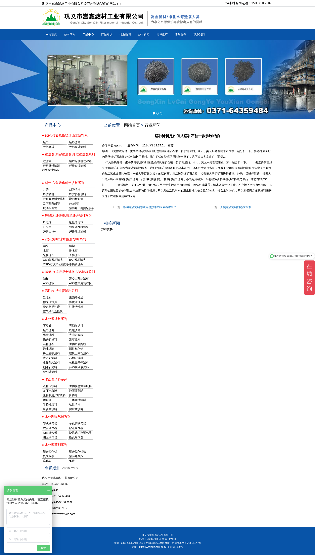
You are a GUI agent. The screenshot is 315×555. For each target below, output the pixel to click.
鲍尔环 (47, 400)
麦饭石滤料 (50, 358)
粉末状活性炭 (51, 306)
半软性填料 (50, 404)
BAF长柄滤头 (77, 259)
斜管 (46, 189)
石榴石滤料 (76, 358)
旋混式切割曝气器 (80, 432)
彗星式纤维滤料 (79, 227)
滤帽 (72, 245)
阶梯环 (73, 395)
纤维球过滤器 (51, 165)
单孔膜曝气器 (77, 423)
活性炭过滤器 (50, 170)
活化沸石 (48, 344)
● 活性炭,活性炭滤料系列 (60, 290)
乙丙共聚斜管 (51, 203)
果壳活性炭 (76, 297)
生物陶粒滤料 (51, 362)
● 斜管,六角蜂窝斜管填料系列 (63, 183)
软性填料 (74, 404)
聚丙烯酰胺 (76, 456)
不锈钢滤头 (76, 264)
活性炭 (47, 297)
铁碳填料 (74, 330)
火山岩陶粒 (76, 334)
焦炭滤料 (48, 334)
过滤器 (47, 161)
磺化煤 (47, 460)
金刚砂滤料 (50, 371)
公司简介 (69, 34)
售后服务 (180, 34)
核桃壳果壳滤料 (79, 362)
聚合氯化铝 (50, 451)
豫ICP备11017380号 (172, 547)
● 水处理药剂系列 (54, 445)
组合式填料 (50, 409)
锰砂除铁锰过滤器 (80, 161)
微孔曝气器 (76, 437)
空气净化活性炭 (53, 311)
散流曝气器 (76, 428)
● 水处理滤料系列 (54, 319)
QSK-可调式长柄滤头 (55, 264)
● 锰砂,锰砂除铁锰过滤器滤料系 (65, 135)
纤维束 (47, 227)
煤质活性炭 (76, 302)
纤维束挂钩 (50, 231)
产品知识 (106, 34)
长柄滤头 (74, 255)
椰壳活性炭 (50, 302)
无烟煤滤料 (76, 325)
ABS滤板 (48, 283)
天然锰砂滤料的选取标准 (235, 207)
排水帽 (73, 250)
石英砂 (47, 325)
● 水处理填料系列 (54, 379)
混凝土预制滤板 (79, 278)
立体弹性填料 (77, 400)
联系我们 (199, 34)
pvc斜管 (74, 203)
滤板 (46, 278)
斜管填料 (74, 189)
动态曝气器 (50, 432)
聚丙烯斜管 (76, 198)
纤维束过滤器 (77, 165)
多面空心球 (50, 390)
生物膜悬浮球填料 (80, 386)
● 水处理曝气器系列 (56, 416)
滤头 (46, 245)
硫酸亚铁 (48, 456)
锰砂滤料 (48, 330)
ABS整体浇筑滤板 (80, 283)
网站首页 (51, 34)
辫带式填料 (76, 409)
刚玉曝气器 (50, 437)
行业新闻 (125, 34)
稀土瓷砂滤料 (51, 353)
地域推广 (162, 34)
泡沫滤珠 (48, 348)
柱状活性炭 (76, 306)
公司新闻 (143, 34)
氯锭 (72, 460)
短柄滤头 (48, 255)
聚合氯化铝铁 (77, 451)
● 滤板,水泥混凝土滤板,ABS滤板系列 (68, 272)
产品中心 (88, 34)
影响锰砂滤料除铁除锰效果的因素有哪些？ (150, 207)
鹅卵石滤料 (50, 367)
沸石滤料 (74, 339)
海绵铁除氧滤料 (79, 367)
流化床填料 (50, 386)
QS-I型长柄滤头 (53, 259)
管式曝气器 (50, 423)
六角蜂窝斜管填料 (54, 198)
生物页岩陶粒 (77, 344)
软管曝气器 (50, 428)
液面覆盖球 (76, 390)
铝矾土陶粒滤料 (79, 353)
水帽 (46, 250)
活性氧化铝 (76, 348)
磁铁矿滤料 (50, 339)
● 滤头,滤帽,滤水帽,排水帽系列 (64, 239)
